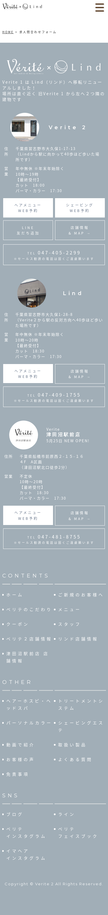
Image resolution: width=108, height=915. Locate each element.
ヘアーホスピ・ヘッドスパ (29, 704)
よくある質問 (75, 759)
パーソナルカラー (29, 722)
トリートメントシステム (81, 704)
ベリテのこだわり (29, 609)
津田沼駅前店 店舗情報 (27, 656)
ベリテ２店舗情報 (29, 639)
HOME (8, 32)
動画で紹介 (20, 744)
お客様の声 (20, 759)
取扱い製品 (72, 744)
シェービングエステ (81, 726)
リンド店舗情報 (78, 639)
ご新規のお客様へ (81, 594)
